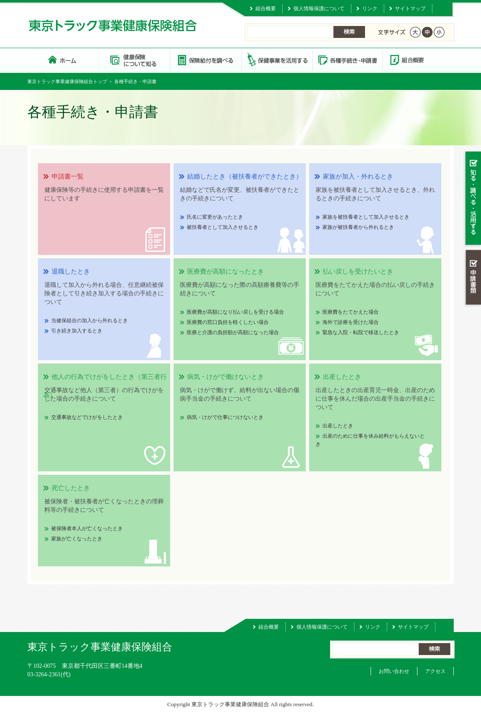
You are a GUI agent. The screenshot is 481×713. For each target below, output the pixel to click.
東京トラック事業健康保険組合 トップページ (63, 59)
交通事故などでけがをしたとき (87, 417)
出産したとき (337, 426)
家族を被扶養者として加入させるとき (365, 217)
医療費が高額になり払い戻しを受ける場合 (235, 312)
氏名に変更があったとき (215, 217)
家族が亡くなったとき (76, 539)
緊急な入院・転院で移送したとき (360, 332)
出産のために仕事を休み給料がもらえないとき (370, 440)
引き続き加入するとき (76, 331)
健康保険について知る (134, 59)
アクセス (435, 671)
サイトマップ (410, 9)
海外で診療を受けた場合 (350, 322)
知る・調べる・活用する (472, 198)
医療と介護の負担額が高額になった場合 (233, 332)
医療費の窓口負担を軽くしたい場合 (228, 322)
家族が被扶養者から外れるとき (358, 227)
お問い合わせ (394, 671)
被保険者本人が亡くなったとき (87, 528)
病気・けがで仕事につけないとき (225, 417)
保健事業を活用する (276, 59)
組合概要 (265, 9)
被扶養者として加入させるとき (222, 227)
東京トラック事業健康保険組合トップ (67, 81)
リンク (369, 9)
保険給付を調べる (205, 59)
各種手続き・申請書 (347, 59)
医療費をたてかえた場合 (350, 312)
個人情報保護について (319, 9)
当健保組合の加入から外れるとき (89, 320)
